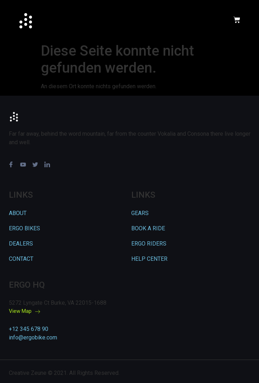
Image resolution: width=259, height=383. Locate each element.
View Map (24, 311)
